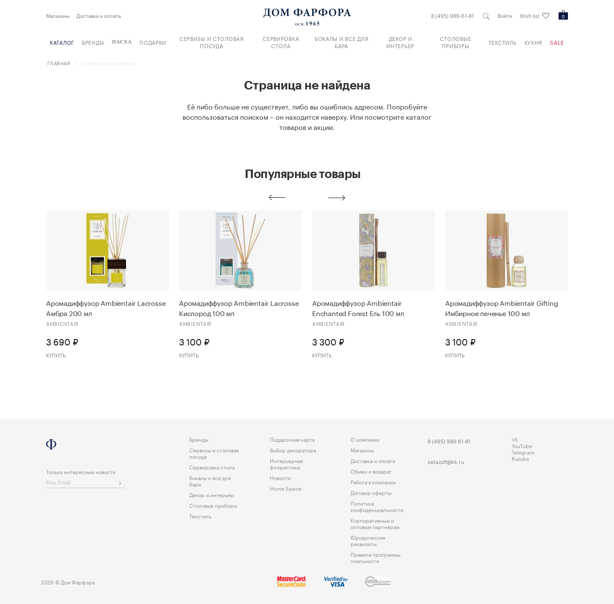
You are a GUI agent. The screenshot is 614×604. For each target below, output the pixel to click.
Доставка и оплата (98, 15)
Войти (505, 15)
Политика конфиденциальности (376, 506)
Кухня (533, 42)
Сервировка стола (281, 41)
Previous (277, 197)
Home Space (285, 488)
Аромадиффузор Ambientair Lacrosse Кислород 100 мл (238, 307)
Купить (56, 355)
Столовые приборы (456, 41)
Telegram (523, 452)
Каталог (62, 42)
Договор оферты (370, 492)
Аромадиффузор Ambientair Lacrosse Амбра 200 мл (105, 307)
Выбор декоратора (293, 450)
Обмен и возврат (371, 471)
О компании (364, 439)
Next (337, 197)
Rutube (520, 458)
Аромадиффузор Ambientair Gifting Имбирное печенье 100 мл (501, 307)
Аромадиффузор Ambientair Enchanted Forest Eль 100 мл (358, 307)
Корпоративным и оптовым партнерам (375, 523)
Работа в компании (373, 481)
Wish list (534, 15)
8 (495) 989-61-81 (452, 15)
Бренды (93, 42)
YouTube (522, 445)
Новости (280, 477)
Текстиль (503, 42)
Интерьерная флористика (286, 463)
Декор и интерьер (400, 41)
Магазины (58, 15)
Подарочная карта (292, 439)
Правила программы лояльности (375, 557)
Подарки (152, 42)
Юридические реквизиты (367, 540)
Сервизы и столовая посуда (212, 41)
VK (515, 439)
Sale (557, 42)
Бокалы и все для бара (342, 41)
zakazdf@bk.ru (446, 461)
